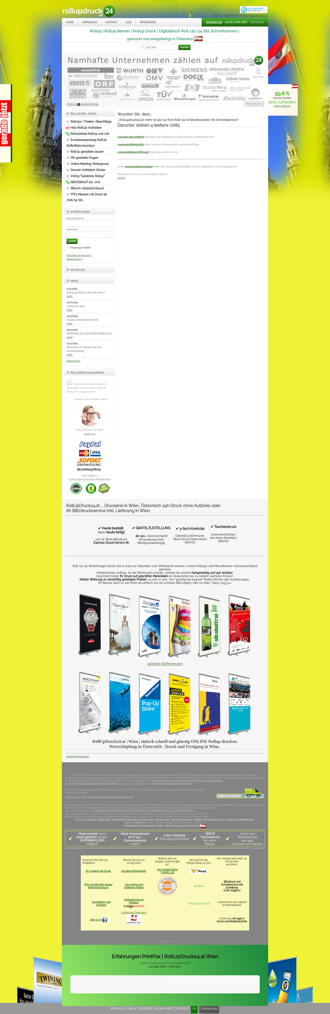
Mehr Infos (255, 989)
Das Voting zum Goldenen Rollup (134, 886)
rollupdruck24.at (185, 1000)
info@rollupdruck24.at (255, 15)
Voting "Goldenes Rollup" (88, 176)
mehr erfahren (282, 106)
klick (225, 583)
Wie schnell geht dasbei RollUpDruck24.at (98, 886)
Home (70, 22)
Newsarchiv (73, 360)
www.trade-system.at (224, 1000)
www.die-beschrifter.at (130, 136)
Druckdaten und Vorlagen (101, 904)
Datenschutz (209, 1008)
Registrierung (74, 259)
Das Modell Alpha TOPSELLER (167, 871)
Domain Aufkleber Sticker (88, 170)
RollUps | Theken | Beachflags (91, 121)
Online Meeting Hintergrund (90, 164)
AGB (128, 22)
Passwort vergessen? (79, 255)
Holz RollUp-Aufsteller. (86, 127)
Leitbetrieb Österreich (134, 912)
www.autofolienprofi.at (130, 144)
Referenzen (148, 22)
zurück (121, 177)
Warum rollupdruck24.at (87, 188)
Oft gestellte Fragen (84, 157)
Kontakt (111, 22)
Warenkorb (214, 22)
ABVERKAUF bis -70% (85, 182)
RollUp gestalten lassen (87, 151)
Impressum (89, 22)
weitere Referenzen (165, 663)
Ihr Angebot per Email (98, 871)
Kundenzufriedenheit (133, 871)
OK (194, 1008)
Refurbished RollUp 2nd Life (90, 133)
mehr (70, 296)
